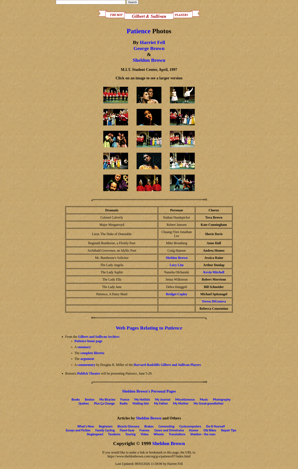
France (125, 399)
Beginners (106, 426)
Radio (123, 403)
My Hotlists (142, 399)
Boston (89, 399)
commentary (86, 365)
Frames (144, 430)
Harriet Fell (152, 42)
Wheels (159, 434)
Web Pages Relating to (149, 328)
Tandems (114, 434)
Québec (84, 403)
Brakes (149, 426)
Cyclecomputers (190, 426)
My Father (161, 403)
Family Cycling (105, 430)
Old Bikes (209, 430)
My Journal (162, 399)
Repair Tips (228, 430)
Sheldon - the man (202, 434)
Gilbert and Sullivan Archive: (99, 336)
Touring (130, 434)
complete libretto (92, 353)
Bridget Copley (176, 294)
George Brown (149, 48)
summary (84, 347)
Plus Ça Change (104, 403)
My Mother (181, 403)
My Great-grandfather (208, 403)
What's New (85, 426)
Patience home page (88, 341)
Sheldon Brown (149, 60)
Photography (222, 399)
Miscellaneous (185, 399)
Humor (193, 430)
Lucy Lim (177, 265)
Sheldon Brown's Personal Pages (149, 391)
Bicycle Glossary (128, 426)
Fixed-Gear (127, 430)
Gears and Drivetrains (169, 430)
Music (204, 399)
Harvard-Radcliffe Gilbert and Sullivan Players (167, 365)
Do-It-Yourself (215, 426)
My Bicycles (107, 399)
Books (76, 399)
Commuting (166, 426)
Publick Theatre (88, 373)
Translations (177, 434)
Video (145, 434)
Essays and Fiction (78, 430)
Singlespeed (95, 434)
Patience (139, 31)
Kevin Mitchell (213, 272)
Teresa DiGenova (214, 301)
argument (87, 359)
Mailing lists (141, 403)
